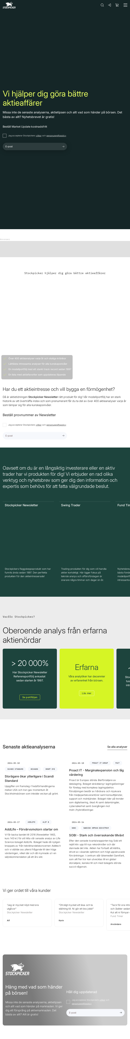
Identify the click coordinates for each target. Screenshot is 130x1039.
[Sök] (102, 5)
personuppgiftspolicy (56, 135)
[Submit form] (63, 146)
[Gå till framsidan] (9, 5)
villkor (38, 135)
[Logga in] (109, 5)
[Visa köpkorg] (117, 5)
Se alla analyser (117, 746)
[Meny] (125, 5)
